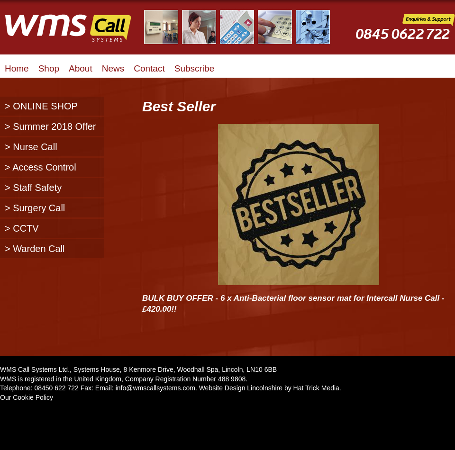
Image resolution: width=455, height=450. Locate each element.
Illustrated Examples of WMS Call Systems (243, 27)
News (113, 68)
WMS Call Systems (76, 33)
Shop (48, 68)
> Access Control (40, 167)
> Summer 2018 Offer (50, 126)
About (80, 68)
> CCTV (22, 228)
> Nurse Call (31, 147)
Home (17, 68)
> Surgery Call (35, 208)
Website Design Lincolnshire (240, 388)
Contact (149, 68)
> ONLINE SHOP (41, 106)
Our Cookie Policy (26, 397)
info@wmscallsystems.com (155, 388)
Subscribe (194, 68)
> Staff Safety (33, 187)
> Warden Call (35, 248)
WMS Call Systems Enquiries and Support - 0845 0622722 (405, 34)
